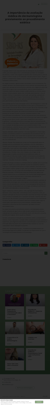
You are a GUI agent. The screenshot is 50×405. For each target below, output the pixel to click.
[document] (25, 202)
